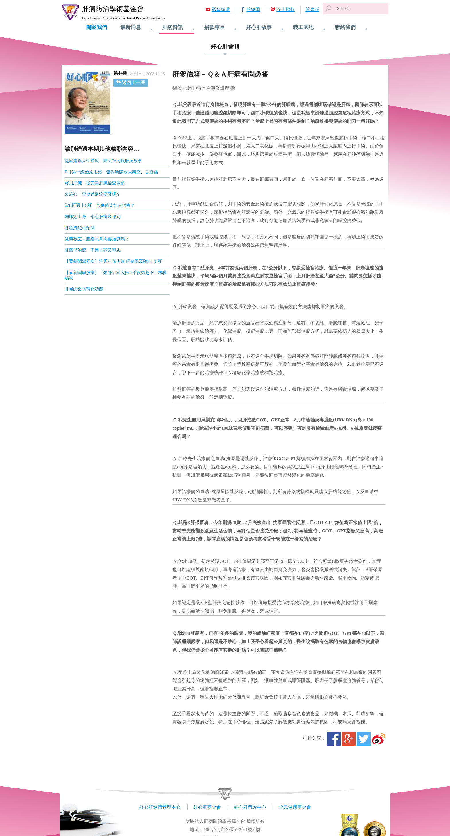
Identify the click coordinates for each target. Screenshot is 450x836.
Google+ (349, 739)
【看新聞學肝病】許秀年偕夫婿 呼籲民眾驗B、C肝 (113, 261)
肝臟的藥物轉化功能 (84, 289)
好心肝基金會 (207, 807)
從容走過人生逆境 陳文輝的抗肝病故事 (103, 160)
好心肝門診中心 (250, 807)
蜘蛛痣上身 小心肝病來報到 (93, 216)
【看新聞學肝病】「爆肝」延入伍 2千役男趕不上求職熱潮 (116, 275)
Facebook (334, 739)
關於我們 (96, 27)
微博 (378, 739)
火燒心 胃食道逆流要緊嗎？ (93, 194)
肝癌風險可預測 (80, 227)
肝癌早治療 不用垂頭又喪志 (93, 250)
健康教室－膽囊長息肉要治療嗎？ (97, 239)
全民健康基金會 (295, 807)
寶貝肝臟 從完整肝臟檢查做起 (95, 183)
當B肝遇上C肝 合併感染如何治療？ (100, 205)
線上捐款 (285, 9)
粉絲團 (253, 9)
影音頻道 (221, 9)
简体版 (312, 9)
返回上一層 (133, 82)
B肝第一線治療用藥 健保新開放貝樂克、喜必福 (111, 172)
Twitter (364, 739)
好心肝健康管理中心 (160, 807)
